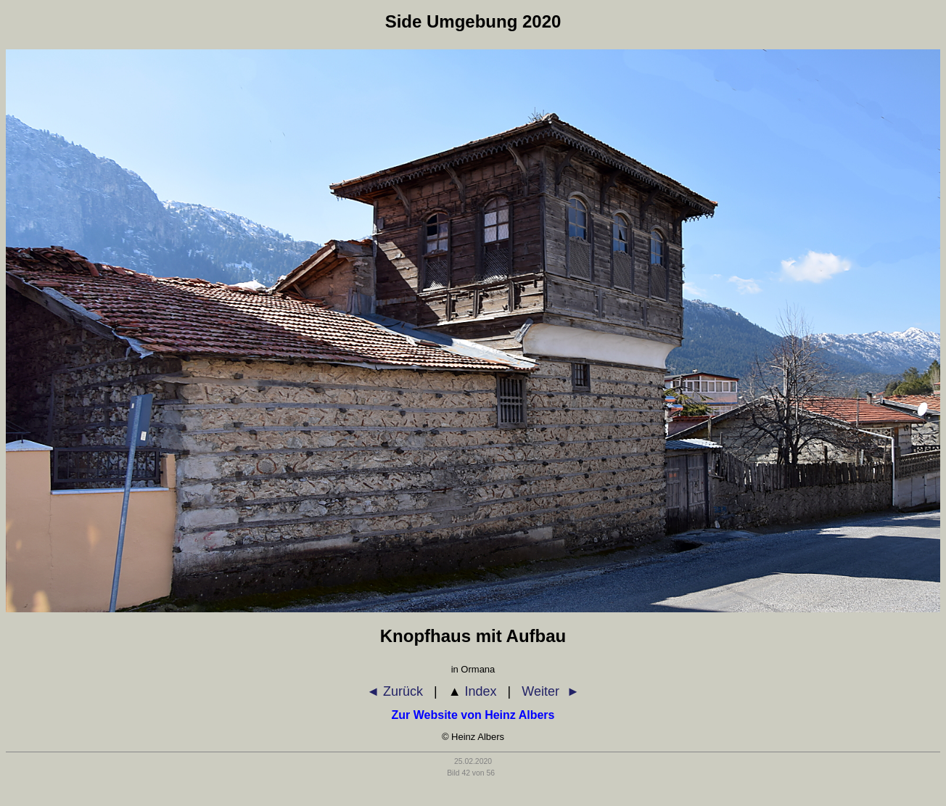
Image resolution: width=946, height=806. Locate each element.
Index (472, 691)
